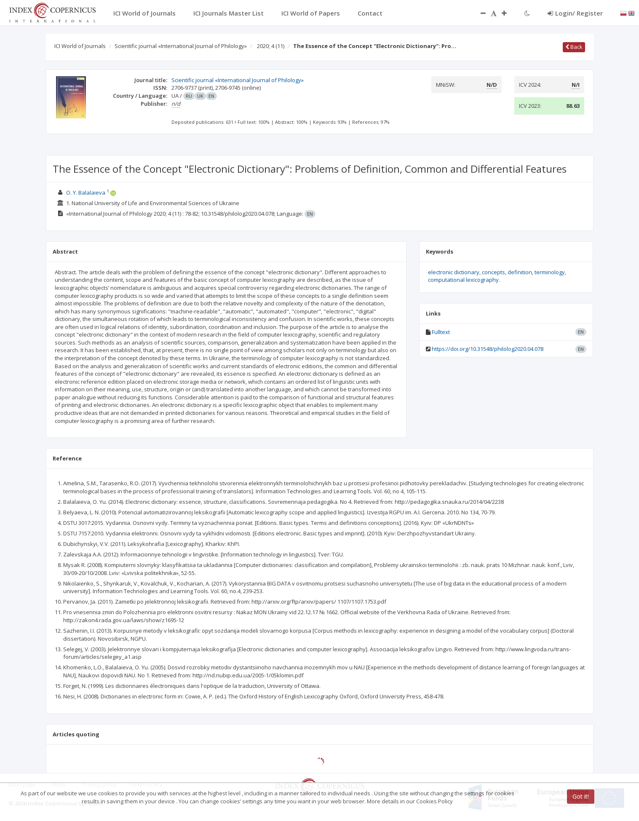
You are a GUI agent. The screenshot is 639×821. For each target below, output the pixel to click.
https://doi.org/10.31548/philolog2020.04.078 (487, 349)
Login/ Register (575, 13)
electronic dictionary (453, 272)
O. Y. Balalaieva (85, 192)
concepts (493, 272)
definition (520, 272)
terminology (550, 272)
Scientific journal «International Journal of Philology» (181, 46)
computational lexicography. (464, 279)
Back (574, 47)
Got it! (580, 796)
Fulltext (441, 332)
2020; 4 (270, 46)
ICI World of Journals (80, 46)
